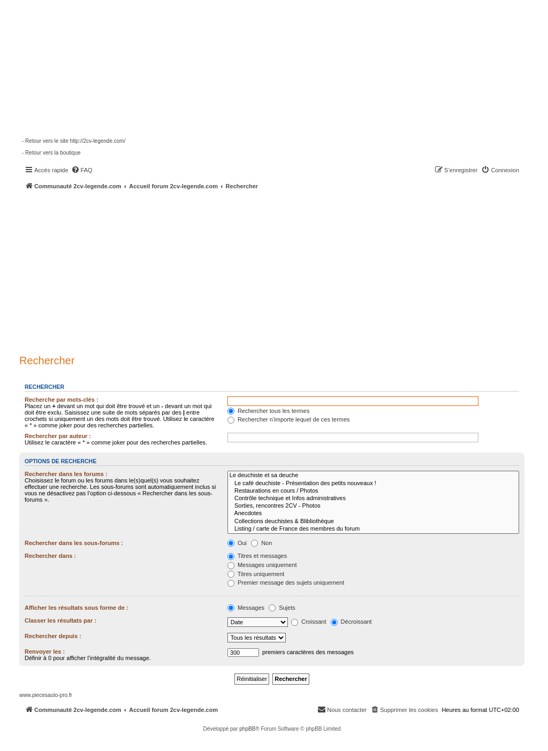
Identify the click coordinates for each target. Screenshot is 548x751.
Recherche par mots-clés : (61, 399)
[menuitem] (82, 170)
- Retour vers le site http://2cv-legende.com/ (73, 141)
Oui (237, 543)
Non (261, 543)
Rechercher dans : (50, 556)
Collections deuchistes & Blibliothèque (373, 521)
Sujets (282, 607)
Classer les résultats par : (60, 620)
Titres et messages (257, 556)
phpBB (247, 729)
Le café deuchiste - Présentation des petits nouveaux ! (373, 483)
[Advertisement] (283, 270)
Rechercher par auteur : (58, 436)
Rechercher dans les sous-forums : (74, 543)
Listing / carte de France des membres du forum (373, 529)
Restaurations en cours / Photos (373, 491)
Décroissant (351, 621)
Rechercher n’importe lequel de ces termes (288, 419)
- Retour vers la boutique (51, 153)
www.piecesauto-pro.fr (45, 695)
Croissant (308, 621)
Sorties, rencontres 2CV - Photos (373, 506)
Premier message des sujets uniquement (285, 582)
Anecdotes (373, 513)
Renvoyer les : (45, 651)
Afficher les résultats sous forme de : (76, 607)
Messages (245, 607)
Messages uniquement (262, 565)
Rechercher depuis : (53, 636)
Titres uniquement (256, 574)
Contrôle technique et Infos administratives (373, 498)
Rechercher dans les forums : (66, 474)
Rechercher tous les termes (268, 411)
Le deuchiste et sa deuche (373, 475)
